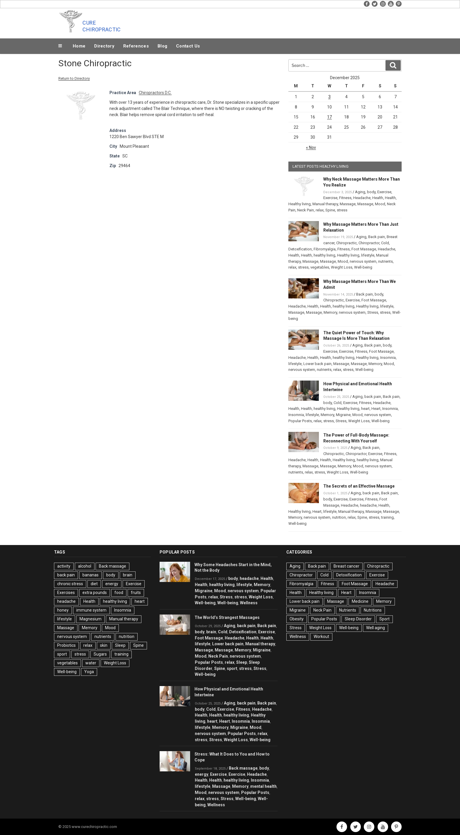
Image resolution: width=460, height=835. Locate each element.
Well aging (375, 627)
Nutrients (347, 610)
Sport (384, 619)
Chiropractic (346, 243)
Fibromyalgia (325, 249)
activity (63, 566)
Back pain (376, 237)
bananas (90, 575)
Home (79, 46)
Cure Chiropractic (101, 26)
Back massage (112, 566)
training (387, 517)
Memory (330, 312)
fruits (136, 592)
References (136, 46)
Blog (162, 46)
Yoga (89, 671)
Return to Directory (74, 78)
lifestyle (367, 255)
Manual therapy (325, 204)
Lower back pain (317, 364)
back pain (372, 396)
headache (368, 505)
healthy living (324, 255)
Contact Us (188, 46)
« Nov (311, 147)
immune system (91, 610)
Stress (372, 312)
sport (62, 654)
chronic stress (70, 583)
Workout (321, 636)
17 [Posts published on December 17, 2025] (329, 117)
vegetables (319, 267)
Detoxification (300, 249)
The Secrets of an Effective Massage (359, 486)
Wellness (249, 602)
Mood (380, 204)
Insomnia (388, 357)
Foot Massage (363, 249)
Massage (348, 204)
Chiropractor (368, 243)
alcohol (84, 566)
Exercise (384, 192)
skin (103, 645)
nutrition (339, 517)
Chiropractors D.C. (155, 92)
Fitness (345, 198)
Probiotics (66, 645)
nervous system (363, 261)
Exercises (66, 592)
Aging (360, 192)
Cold (385, 243)
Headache (362, 198)
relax (320, 210)
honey (63, 610)
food (118, 592)
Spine (330, 210)
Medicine (360, 601)
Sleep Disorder (358, 619)
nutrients (385, 261)
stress (342, 210)
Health (377, 198)
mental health (263, 786)
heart (365, 408)
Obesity (297, 619)
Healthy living (299, 204)
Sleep (120, 645)
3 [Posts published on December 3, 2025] (329, 96)
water (90, 663)
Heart (375, 408)
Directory (104, 46)
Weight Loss (341, 267)
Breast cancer (346, 566)
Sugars (100, 654)
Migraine (343, 415)
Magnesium (91, 619)
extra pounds (94, 592)
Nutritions (373, 610)
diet (94, 583)
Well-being (363, 267)
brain (127, 575)
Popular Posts (300, 421)
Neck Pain (305, 210)
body (371, 192)
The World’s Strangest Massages (227, 617)
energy (111, 583)
